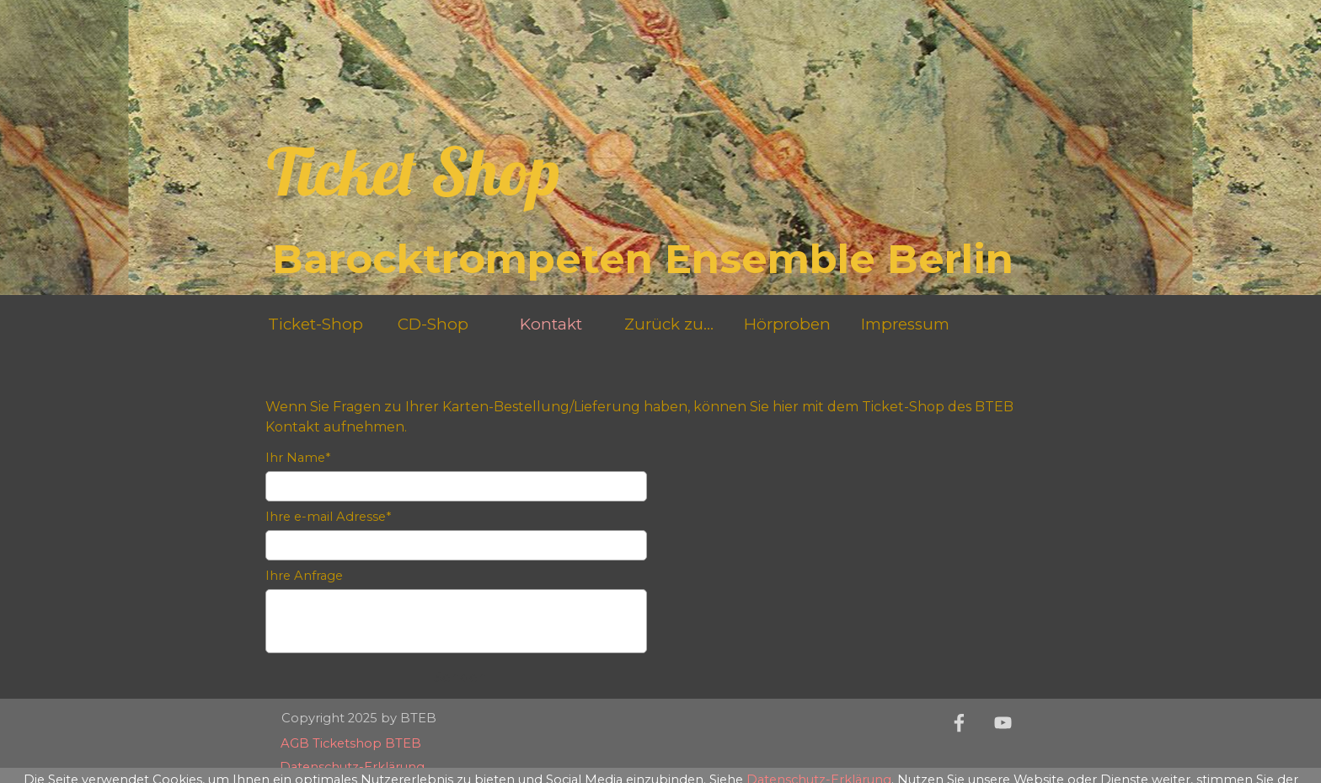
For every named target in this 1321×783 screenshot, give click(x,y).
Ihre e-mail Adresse (328, 516)
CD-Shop (433, 324)
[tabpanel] (660, 397)
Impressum (905, 324)
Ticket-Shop (315, 324)
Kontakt (551, 324)
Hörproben (787, 324)
